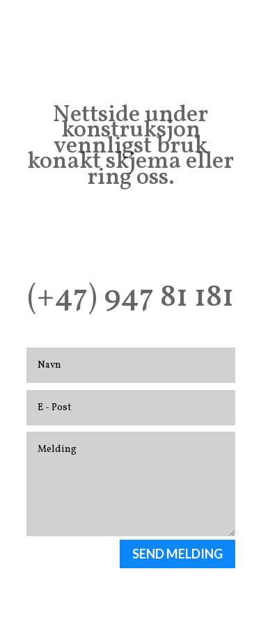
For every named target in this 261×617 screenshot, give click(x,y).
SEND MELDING (177, 553)
